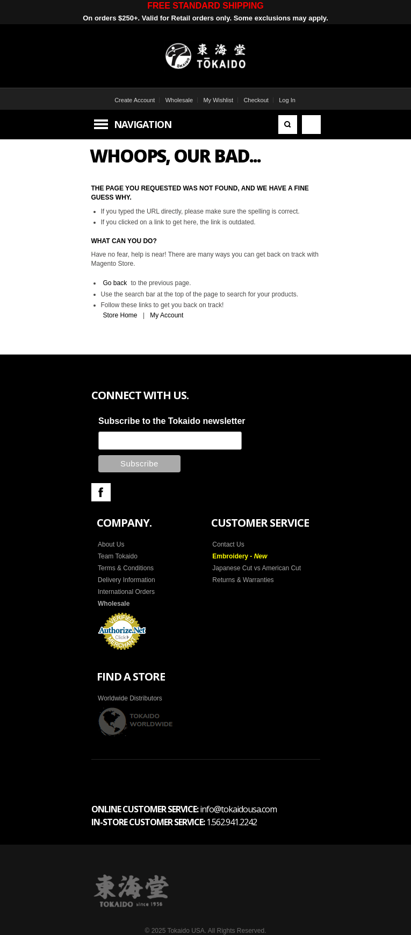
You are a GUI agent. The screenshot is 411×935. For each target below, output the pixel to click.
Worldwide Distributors (130, 698)
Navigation (142, 124)
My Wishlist (218, 100)
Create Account (134, 100)
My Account (166, 315)
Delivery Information (126, 580)
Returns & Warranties (242, 580)
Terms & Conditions (126, 568)
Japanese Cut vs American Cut (256, 568)
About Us (111, 544)
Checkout (255, 100)
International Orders (126, 592)
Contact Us (228, 544)
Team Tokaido (118, 556)
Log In (287, 100)
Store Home (120, 315)
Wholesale (179, 100)
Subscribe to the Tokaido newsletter (172, 421)
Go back (115, 283)
